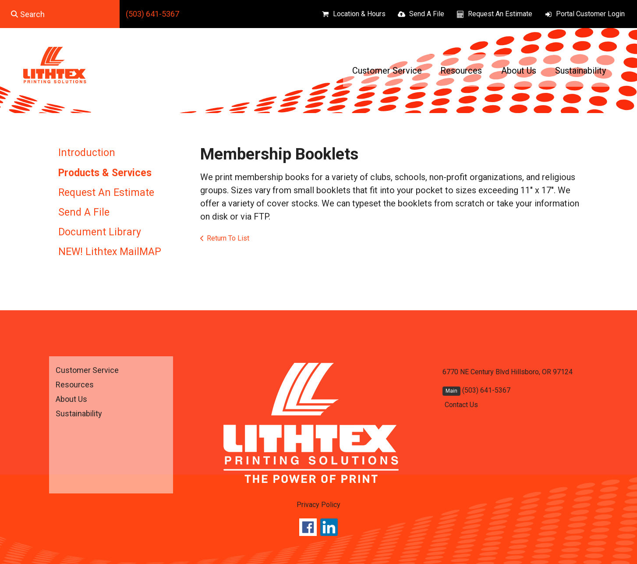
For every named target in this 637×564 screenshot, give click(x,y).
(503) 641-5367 (152, 13)
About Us (518, 70)
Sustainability (580, 70)
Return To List (228, 238)
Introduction (86, 153)
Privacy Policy (318, 504)
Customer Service (387, 70)
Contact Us (461, 405)
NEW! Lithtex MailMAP (109, 252)
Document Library (99, 232)
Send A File (426, 14)
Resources (461, 70)
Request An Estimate (500, 14)
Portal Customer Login (590, 14)
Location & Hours (359, 14)
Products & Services (105, 173)
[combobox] (59, 14)
